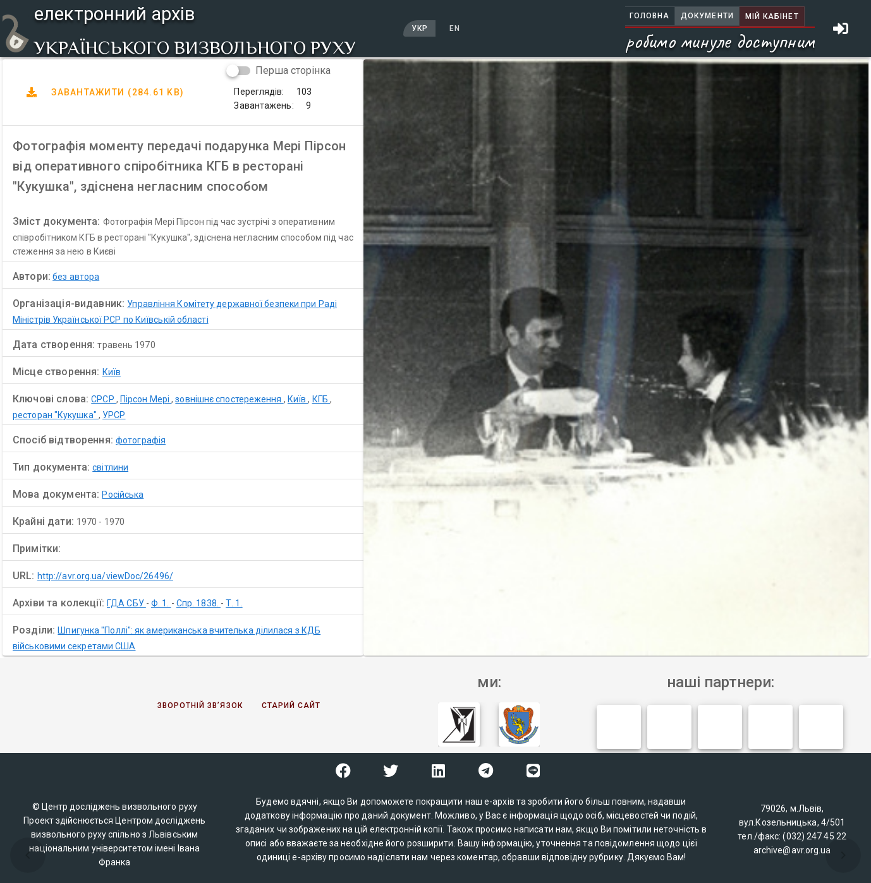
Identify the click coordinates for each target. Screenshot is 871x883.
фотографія (141, 440)
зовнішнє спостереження (229, 399)
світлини (110, 467)
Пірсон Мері (145, 399)
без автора (75, 277)
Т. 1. (234, 603)
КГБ (321, 399)
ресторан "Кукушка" (56, 415)
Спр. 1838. (198, 603)
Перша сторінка (293, 70)
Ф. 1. (161, 603)
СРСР (103, 399)
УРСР (113, 415)
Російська (122, 495)
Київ (111, 372)
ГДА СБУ (126, 603)
